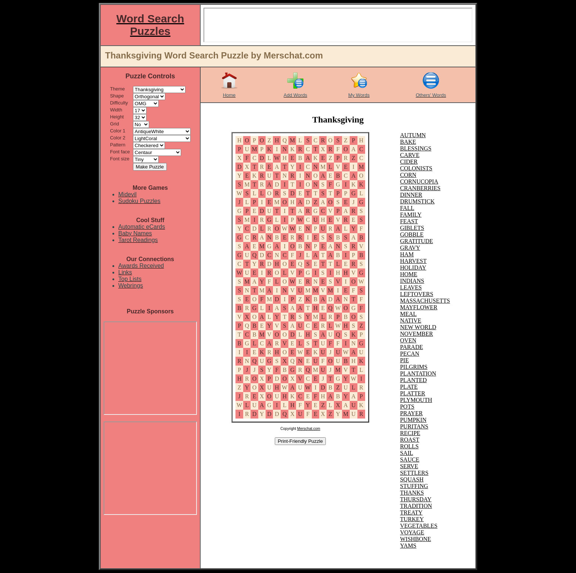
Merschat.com (308, 429)
